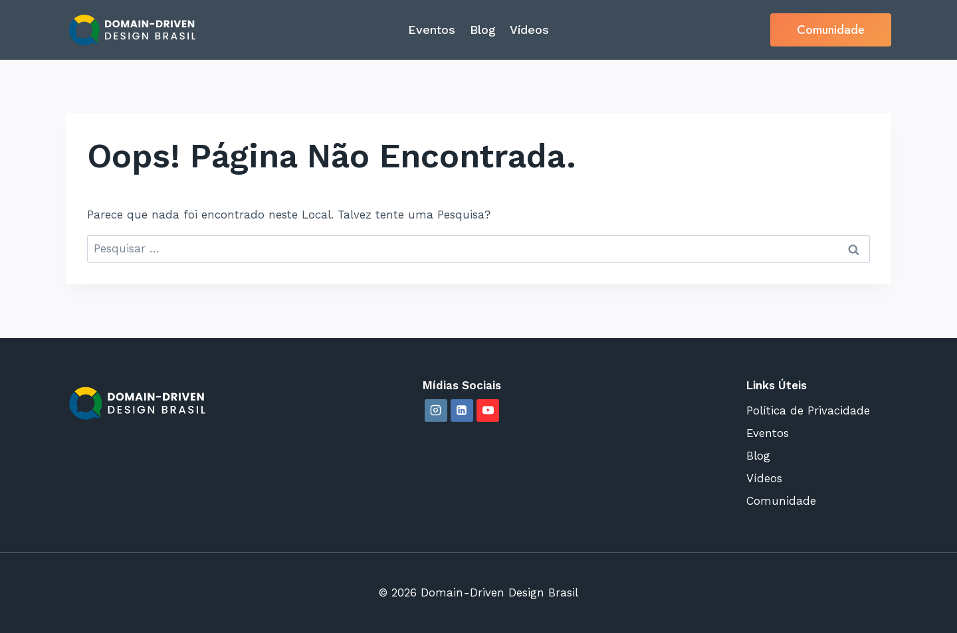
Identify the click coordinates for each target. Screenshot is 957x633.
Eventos (431, 30)
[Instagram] (436, 410)
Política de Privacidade (808, 410)
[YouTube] (488, 410)
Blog (483, 30)
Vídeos (529, 30)
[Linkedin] (462, 410)
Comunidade (831, 30)
